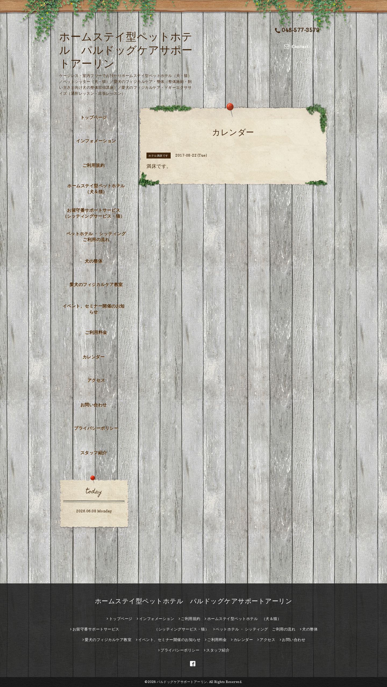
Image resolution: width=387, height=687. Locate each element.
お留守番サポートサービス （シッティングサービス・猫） (95, 213)
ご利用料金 (96, 332)
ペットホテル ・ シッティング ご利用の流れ (98, 236)
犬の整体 (93, 261)
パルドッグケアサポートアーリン (182, 682)
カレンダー (94, 357)
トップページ (93, 117)
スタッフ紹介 (93, 452)
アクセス (96, 380)
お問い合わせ (93, 404)
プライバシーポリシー (96, 428)
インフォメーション (96, 140)
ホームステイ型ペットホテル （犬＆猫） (98, 188)
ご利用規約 (94, 165)
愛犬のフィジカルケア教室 (96, 284)
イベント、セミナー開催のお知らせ (94, 309)
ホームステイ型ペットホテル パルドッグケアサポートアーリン (125, 50)
